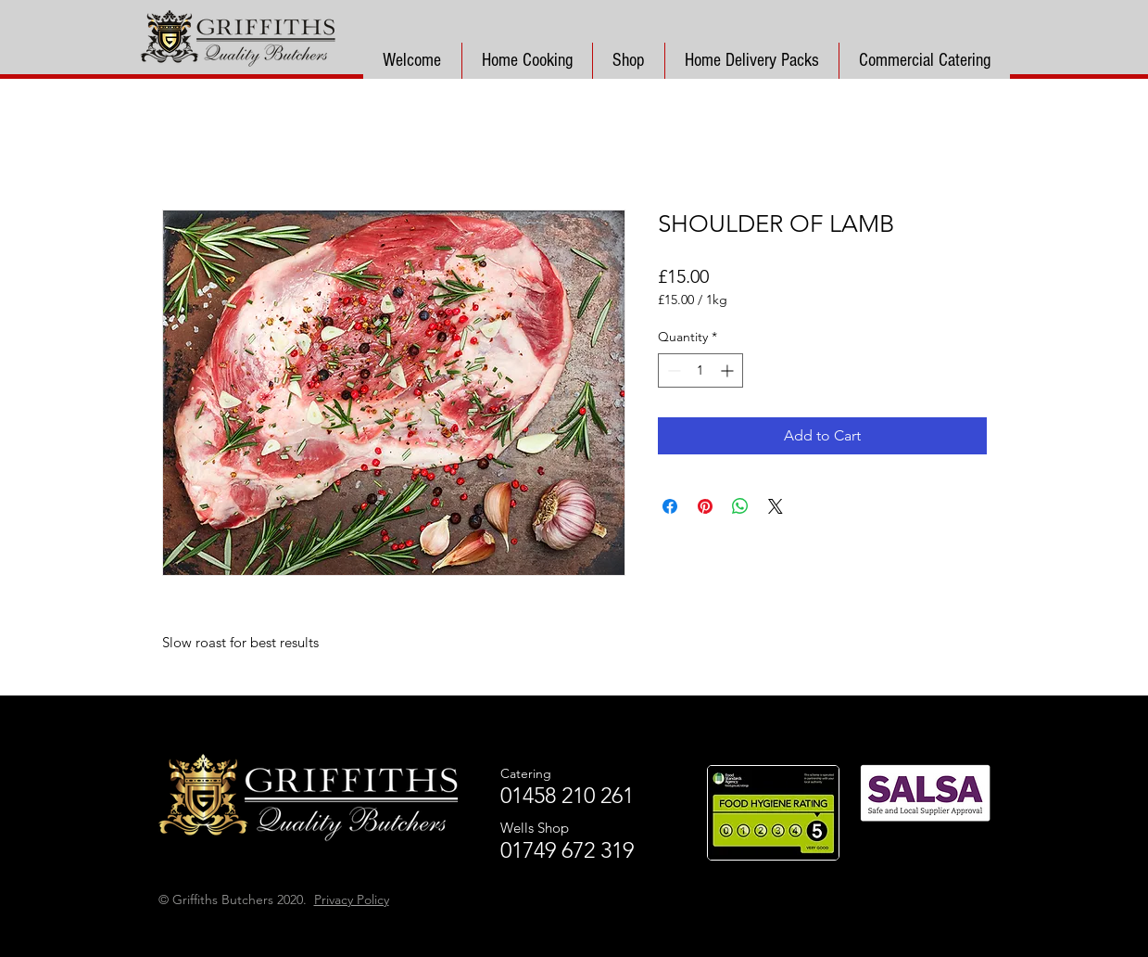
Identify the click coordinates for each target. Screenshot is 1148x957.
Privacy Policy (351, 899)
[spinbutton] (700, 370)
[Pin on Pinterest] (705, 506)
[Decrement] (672, 370)
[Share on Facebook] (670, 506)
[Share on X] (775, 506)
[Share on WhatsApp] (740, 506)
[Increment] (728, 370)
